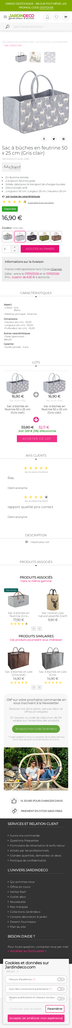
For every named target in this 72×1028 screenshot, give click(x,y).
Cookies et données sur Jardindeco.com (27, 965)
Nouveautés (18, 902)
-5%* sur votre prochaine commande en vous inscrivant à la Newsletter (36, 701)
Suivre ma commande (25, 835)
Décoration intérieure (18, 42)
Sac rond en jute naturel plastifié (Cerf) (52, 614)
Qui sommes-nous (22, 882)
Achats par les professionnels (29, 850)
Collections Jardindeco (25, 912)
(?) (33, 979)
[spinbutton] (10, 249)
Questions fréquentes (24, 840)
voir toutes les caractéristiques (21, 196)
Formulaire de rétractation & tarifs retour (37, 845)
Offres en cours (20, 887)
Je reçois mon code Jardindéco (36, 728)
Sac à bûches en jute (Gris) (52, 673)
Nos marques (19, 907)
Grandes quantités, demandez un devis (35, 855)
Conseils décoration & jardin (28, 917)
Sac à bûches (13, 45)
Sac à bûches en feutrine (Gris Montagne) (18, 616)
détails (13, 971)
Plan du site (18, 927)
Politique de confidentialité (28, 860)
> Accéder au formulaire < (27, 951)
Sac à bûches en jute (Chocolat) (18, 673)
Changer (56, 269)
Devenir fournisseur (23, 922)
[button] (15, 247)
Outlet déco (18, 897)
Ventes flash (18, 892)
